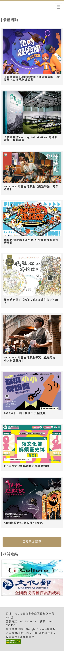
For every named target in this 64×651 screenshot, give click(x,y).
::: (1, 604)
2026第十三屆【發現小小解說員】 (26, 413)
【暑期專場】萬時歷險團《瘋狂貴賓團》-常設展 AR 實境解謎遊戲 (32, 78)
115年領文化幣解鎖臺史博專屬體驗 (26, 466)
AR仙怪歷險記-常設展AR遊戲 (23, 523)
